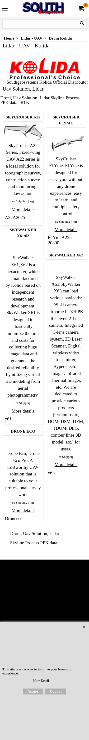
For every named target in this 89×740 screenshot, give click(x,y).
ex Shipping (19, 201)
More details (23, 209)
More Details (41, 681)
